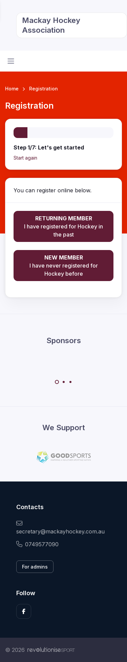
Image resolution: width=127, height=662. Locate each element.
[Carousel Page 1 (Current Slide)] (57, 382)
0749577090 (37, 544)
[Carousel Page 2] (64, 382)
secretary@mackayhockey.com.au (60, 527)
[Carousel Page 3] (70, 382)
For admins (35, 567)
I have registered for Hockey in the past (63, 226)
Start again (25, 158)
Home (12, 88)
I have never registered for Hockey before (63, 265)
